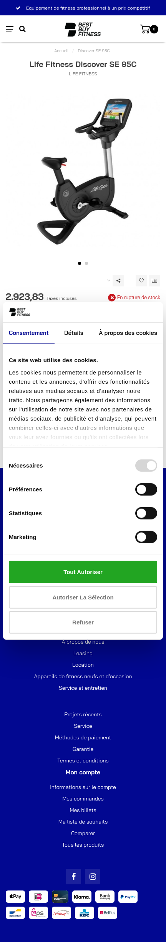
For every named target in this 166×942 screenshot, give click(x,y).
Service (83, 725)
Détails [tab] (73, 332)
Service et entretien (83, 687)
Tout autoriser (83, 572)
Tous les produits (83, 844)
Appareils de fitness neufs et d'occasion (83, 676)
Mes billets (83, 810)
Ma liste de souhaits (83, 821)
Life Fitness (83, 74)
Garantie (83, 749)
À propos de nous (82, 641)
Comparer (83, 833)
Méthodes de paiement (83, 737)
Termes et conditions (83, 760)
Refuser (83, 622)
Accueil (61, 50)
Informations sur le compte (83, 787)
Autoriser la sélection (82, 597)
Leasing (83, 653)
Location (83, 664)
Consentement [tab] (29, 332)
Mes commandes (83, 798)
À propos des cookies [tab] (128, 332)
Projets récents (82, 714)
